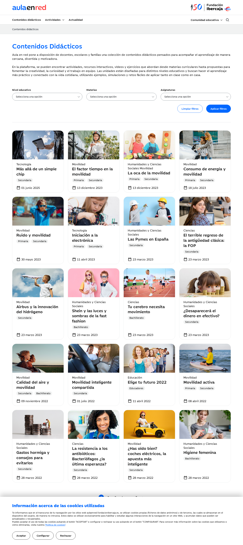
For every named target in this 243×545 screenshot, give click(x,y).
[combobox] (47, 97)
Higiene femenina (199, 452)
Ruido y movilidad (33, 235)
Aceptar (21, 535)
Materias (91, 89)
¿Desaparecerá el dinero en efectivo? (201, 313)
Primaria (79, 180)
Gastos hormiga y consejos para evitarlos (32, 457)
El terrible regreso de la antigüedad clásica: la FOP (203, 240)
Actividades (53, 19)
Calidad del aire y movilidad (32, 384)
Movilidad (78, 164)
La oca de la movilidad (149, 172)
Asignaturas (168, 89)
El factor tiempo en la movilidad (92, 171)
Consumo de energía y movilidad (204, 171)
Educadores (136, 388)
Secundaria (24, 180)
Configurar (43, 535)
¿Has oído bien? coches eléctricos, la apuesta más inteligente (147, 455)
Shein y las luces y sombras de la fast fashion (89, 316)
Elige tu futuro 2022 (147, 382)
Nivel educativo (21, 89)
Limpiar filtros (190, 108)
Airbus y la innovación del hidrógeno (37, 309)
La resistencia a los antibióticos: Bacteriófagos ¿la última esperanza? (89, 455)
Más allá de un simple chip (36, 171)
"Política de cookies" (55, 524)
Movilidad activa (198, 382)
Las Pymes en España (148, 239)
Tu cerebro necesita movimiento (146, 309)
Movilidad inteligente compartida (92, 384)
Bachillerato (81, 327)
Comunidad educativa (205, 20)
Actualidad (76, 19)
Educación (135, 377)
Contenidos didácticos (26, 19)
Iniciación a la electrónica (85, 237)
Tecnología (23, 164)
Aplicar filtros (218, 108)
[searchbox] (48, 97)
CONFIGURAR (150, 521)
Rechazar (65, 535)
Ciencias (189, 230)
